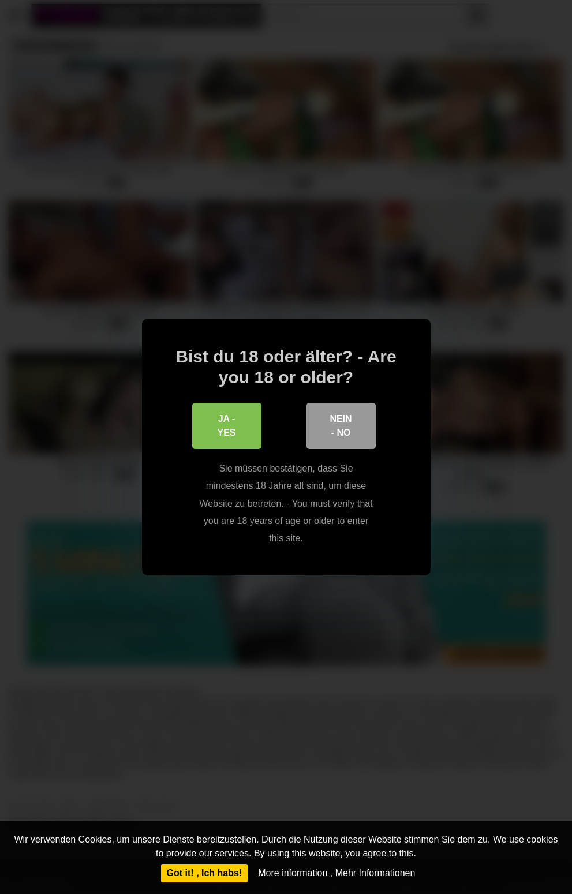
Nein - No (341, 425)
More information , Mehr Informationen (336, 873)
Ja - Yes (226, 425)
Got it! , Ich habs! (204, 873)
